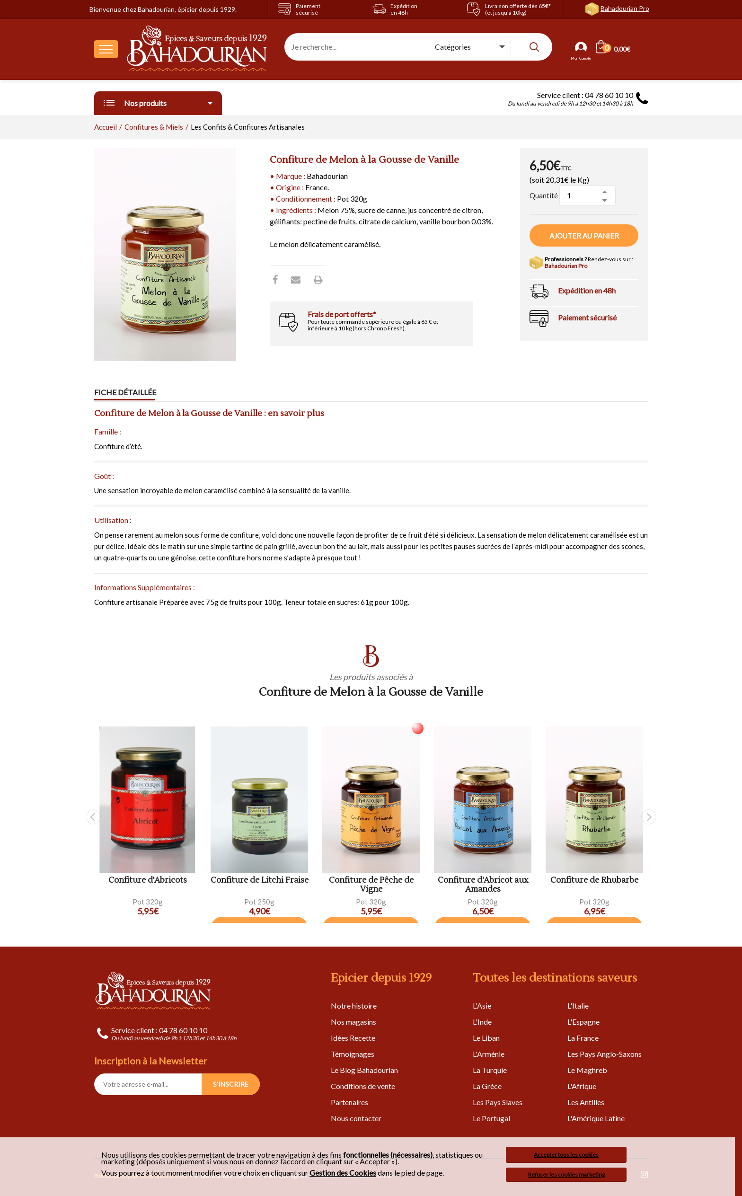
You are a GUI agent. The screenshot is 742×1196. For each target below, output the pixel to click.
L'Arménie (488, 1053)
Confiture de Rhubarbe (594, 880)
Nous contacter (356, 1118)
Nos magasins (353, 1021)
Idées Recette (353, 1037)
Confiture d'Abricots (147, 880)
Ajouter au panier (584, 235)
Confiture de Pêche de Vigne (371, 885)
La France (583, 1037)
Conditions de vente (363, 1085)
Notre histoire (354, 1005)
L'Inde (482, 1021)
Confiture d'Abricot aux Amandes (483, 885)
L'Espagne (583, 1021)
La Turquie (490, 1069)
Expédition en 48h (587, 290)
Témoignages (352, 1053)
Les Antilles (585, 1102)
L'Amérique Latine (596, 1118)
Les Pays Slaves (497, 1102)
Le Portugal (491, 1118)
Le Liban (486, 1037)
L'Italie (578, 1005)
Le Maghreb (587, 1069)
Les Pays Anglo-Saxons (604, 1053)
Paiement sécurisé (587, 317)
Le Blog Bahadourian (364, 1069)
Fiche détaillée (125, 392)
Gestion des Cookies (342, 1172)
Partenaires (349, 1102)
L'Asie (482, 1005)
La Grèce (487, 1085)
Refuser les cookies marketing (566, 1174)
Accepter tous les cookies (566, 1154)
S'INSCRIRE (230, 1084)
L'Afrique (581, 1085)
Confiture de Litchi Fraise (260, 880)
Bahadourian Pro (625, 8)
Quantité (544, 195)
